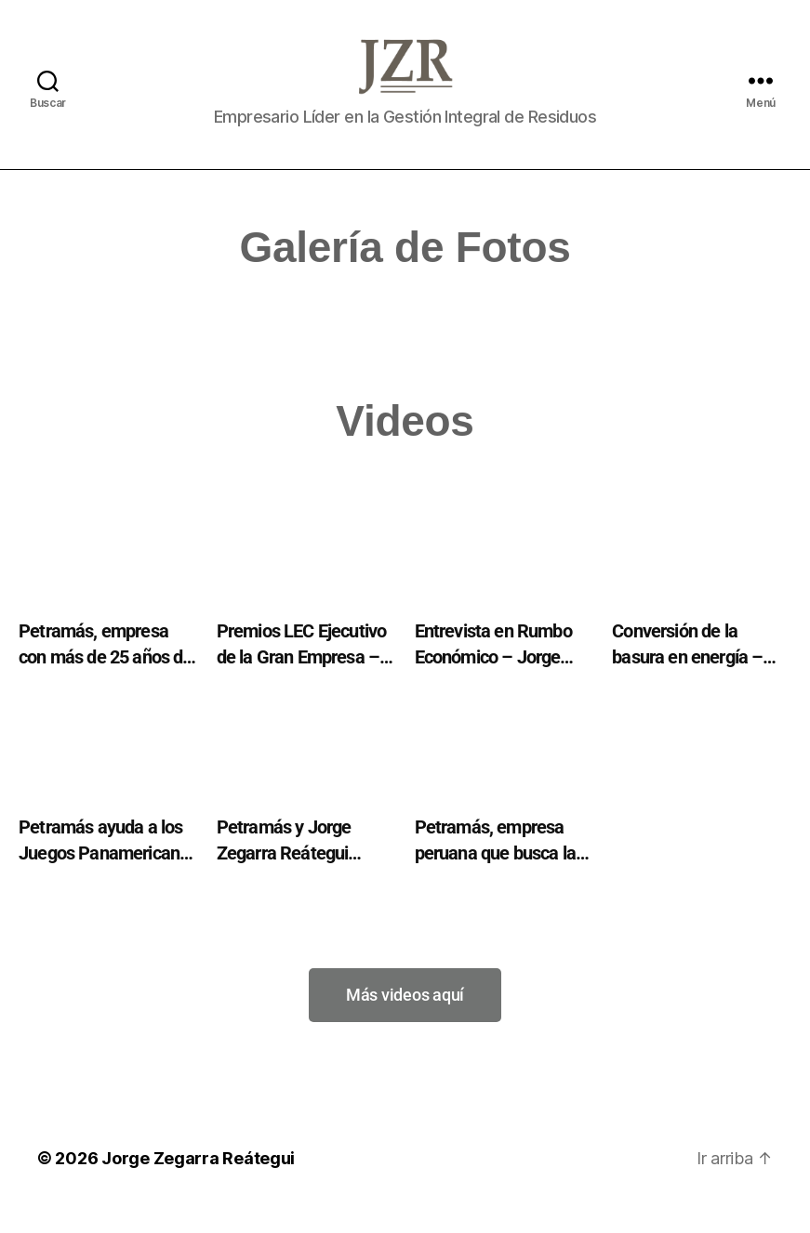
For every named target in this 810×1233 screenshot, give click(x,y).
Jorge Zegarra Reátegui (198, 1180)
